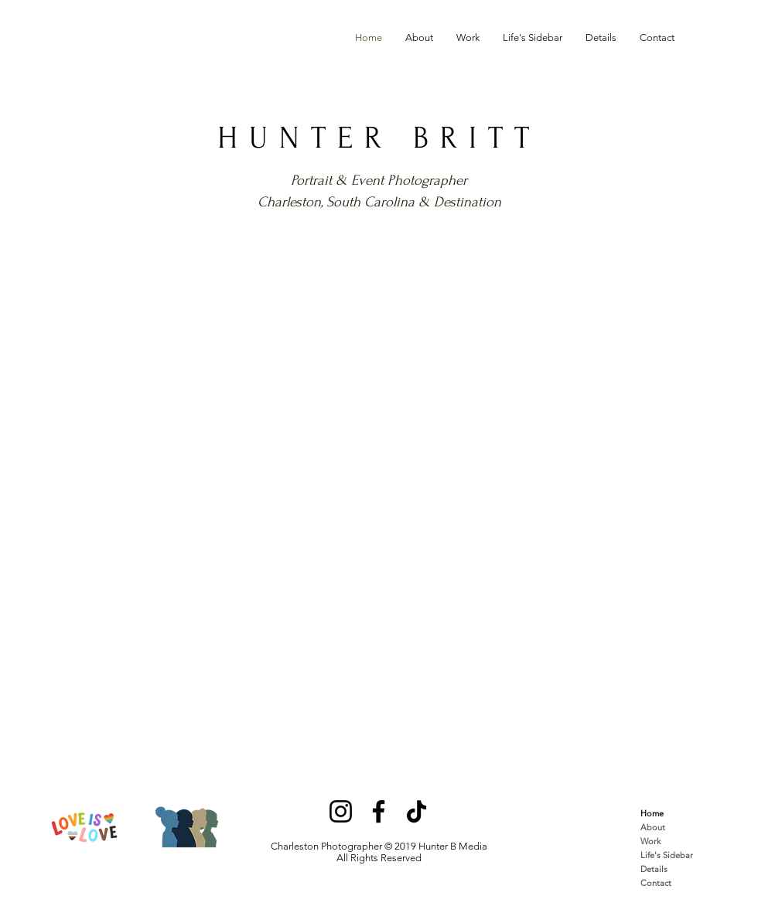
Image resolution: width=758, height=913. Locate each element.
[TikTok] (416, 811)
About (652, 827)
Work (650, 841)
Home (652, 813)
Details (654, 869)
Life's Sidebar (666, 855)
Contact (655, 882)
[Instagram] (341, 811)
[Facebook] (379, 811)
